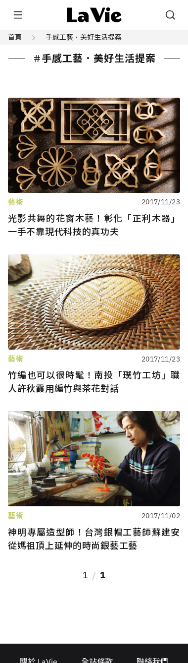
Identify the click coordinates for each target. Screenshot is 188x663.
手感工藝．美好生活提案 (84, 37)
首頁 (15, 37)
